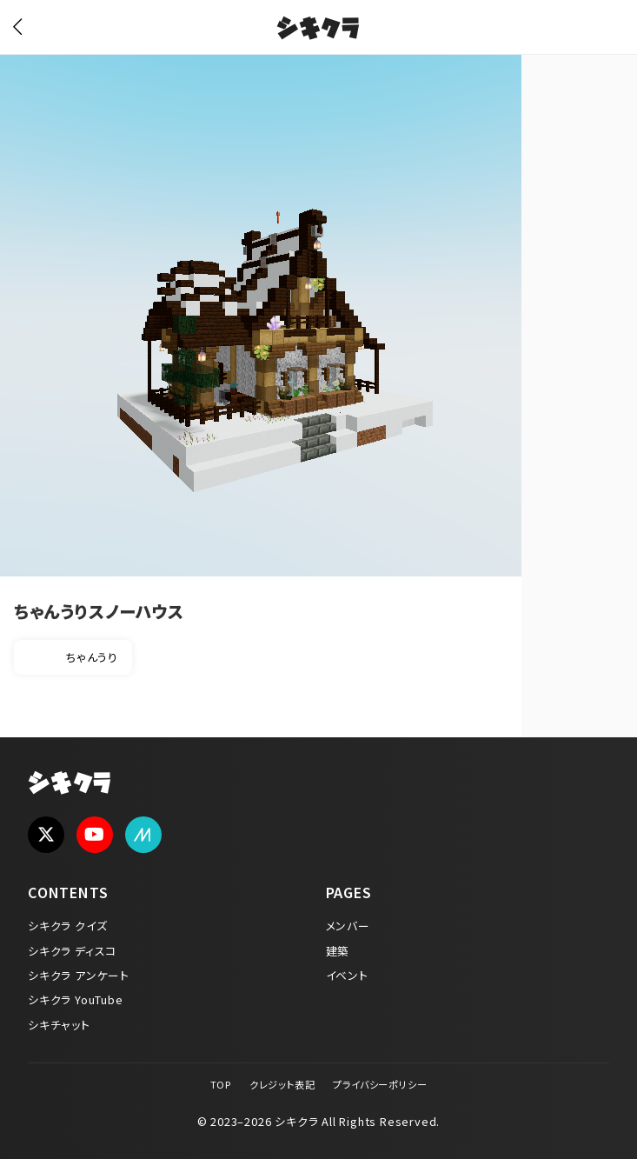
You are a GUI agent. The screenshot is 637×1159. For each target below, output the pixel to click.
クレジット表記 (282, 1084)
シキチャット (59, 1024)
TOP (220, 1084)
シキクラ (318, 30)
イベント (347, 975)
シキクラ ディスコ (72, 951)
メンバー (348, 925)
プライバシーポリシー (380, 1084)
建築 (338, 951)
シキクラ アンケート (78, 975)
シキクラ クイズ (67, 925)
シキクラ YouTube (75, 999)
